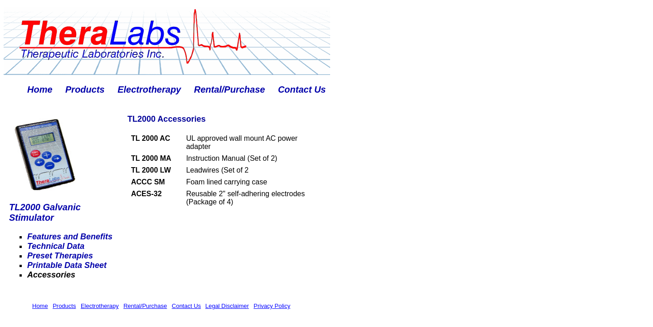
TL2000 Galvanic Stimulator (45, 212)
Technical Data (55, 246)
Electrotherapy (149, 89)
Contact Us (302, 89)
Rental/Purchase (229, 89)
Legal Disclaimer (227, 305)
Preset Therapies (60, 255)
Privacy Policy (271, 305)
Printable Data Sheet (67, 265)
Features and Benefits (69, 236)
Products (85, 89)
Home (40, 89)
